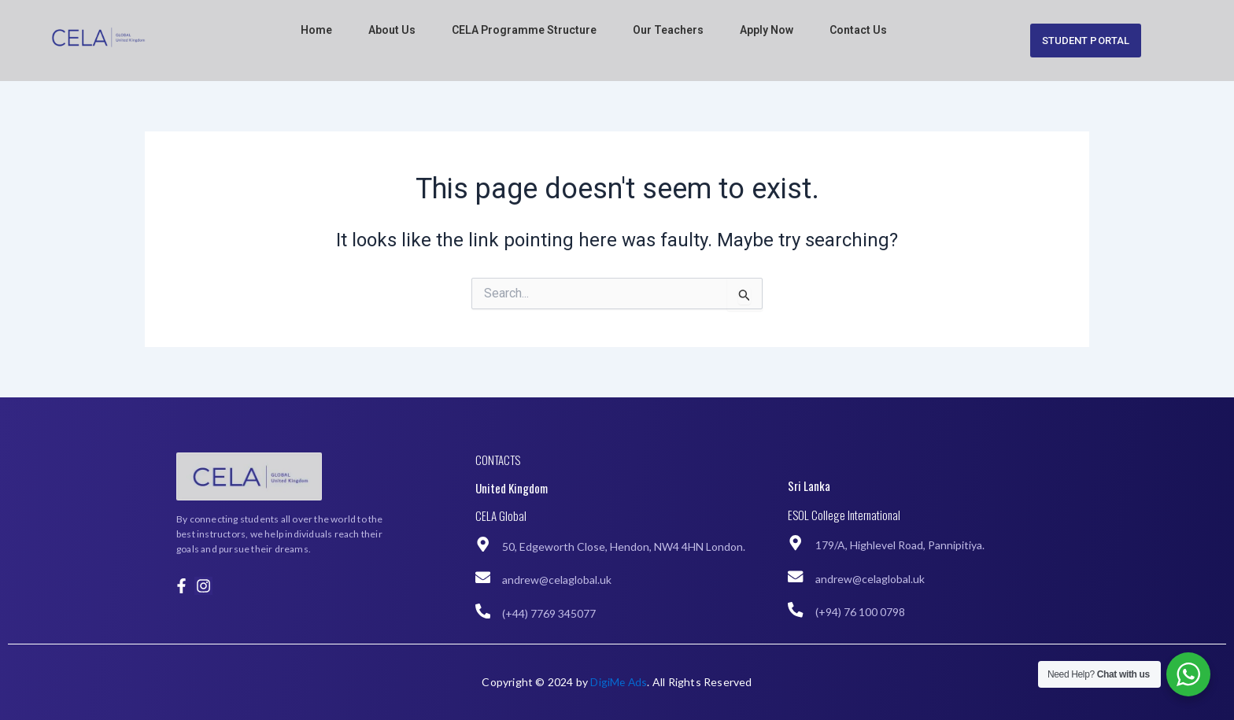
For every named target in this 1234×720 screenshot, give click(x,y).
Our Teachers (668, 30)
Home (316, 30)
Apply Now (766, 30)
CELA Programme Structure (524, 30)
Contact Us (858, 30)
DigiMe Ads (618, 682)
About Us (392, 30)
